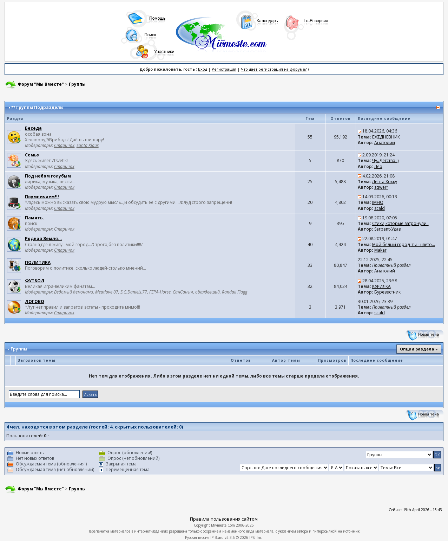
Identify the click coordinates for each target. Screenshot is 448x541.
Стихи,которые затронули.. (400, 223)
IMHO (377, 202)
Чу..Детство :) (385, 160)
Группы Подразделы (40, 107)
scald (379, 208)
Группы (77, 84)
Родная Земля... (43, 238)
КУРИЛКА (381, 286)
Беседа (33, 128)
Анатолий (384, 143)
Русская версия (197, 537)
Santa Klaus (88, 145)
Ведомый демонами (73, 292)
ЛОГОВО (34, 301)
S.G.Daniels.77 (133, 292)
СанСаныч (183, 292)
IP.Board (217, 537)
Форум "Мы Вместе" (41, 84)
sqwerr (381, 187)
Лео (378, 166)
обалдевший (207, 292)
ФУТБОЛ (34, 281)
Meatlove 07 (106, 292)
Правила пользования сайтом (224, 519)
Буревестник (387, 292)
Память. (34, 218)
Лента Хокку (384, 182)
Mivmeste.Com (223, 525)
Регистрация (224, 69)
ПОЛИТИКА (38, 262)
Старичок (64, 145)
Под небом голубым (48, 176)
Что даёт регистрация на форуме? (274, 69)
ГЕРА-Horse (160, 292)
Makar (380, 250)
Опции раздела (417, 349)
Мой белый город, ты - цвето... (403, 244)
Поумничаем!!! (42, 197)
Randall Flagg (234, 292)
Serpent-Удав (387, 229)
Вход (202, 69)
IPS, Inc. (256, 537)
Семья (32, 155)
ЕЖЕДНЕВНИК (386, 137)
